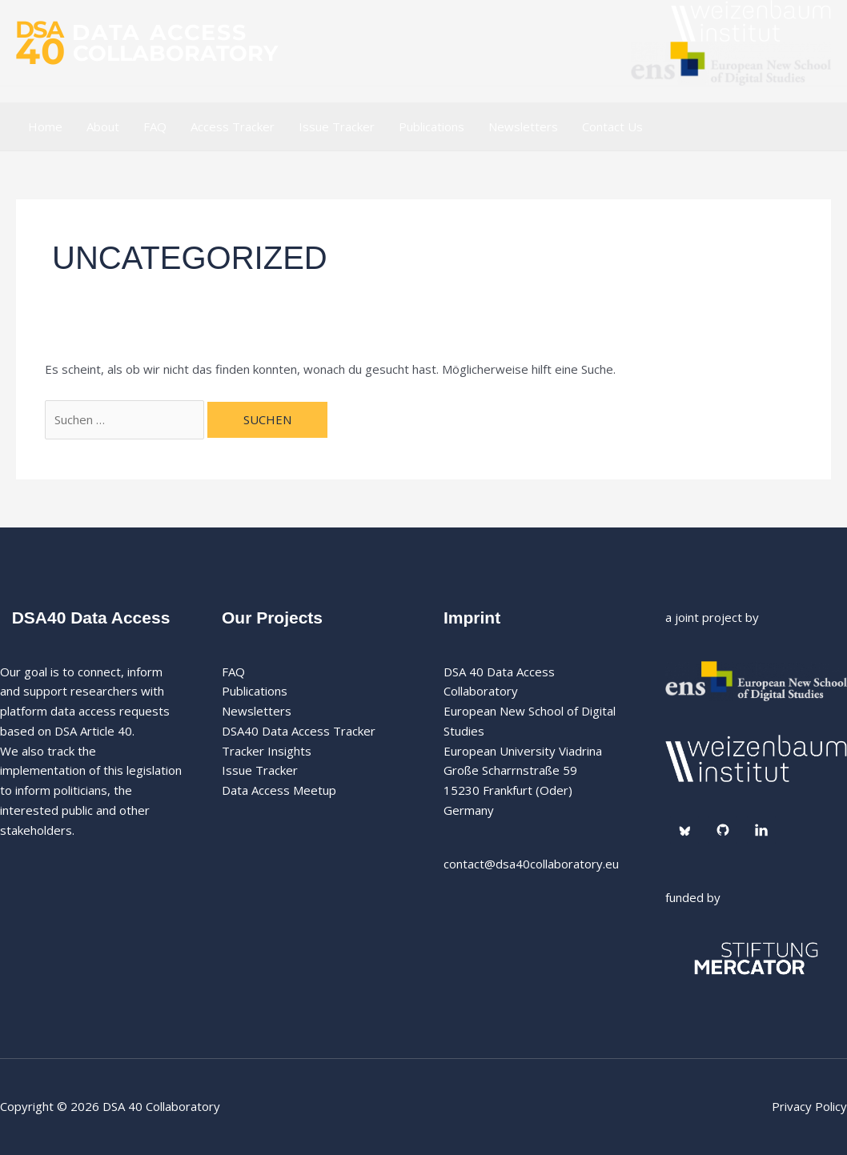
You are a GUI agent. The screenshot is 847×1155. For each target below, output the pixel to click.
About (102, 126)
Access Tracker (233, 126)
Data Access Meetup (279, 790)
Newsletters (523, 126)
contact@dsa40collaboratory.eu (531, 864)
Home (45, 126)
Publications (431, 126)
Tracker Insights (266, 751)
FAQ (155, 126)
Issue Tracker (337, 126)
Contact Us (612, 126)
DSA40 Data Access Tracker (298, 731)
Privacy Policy (809, 1106)
